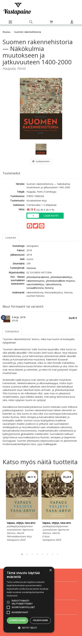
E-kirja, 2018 (18, 317)
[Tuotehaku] (31, 22)
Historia (31, 268)
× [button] (50, 570)
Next (77, 510)
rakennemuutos (35, 280)
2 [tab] (27, 554)
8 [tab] (57, 554)
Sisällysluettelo (41, 161)
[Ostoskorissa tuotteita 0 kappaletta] (51, 22)
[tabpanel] (22, 506)
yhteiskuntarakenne (37, 277)
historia (49, 287)
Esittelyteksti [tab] (12, 331)
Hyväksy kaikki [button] (17, 620)
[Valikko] (10, 22)
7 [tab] (52, 554)
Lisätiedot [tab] (10, 237)
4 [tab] (37, 554)
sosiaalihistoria (35, 287)
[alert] (28, 600)
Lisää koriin (51, 215)
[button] (29, 627)
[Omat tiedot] (72, 22)
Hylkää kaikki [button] (40, 620)
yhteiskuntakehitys (61, 277)
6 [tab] (47, 554)
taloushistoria (53, 284)
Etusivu (6, 32)
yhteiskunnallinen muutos (60, 280)
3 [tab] (32, 554)
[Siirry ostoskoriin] (51, 22)
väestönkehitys (35, 284)
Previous (1, 510)
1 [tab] (22, 554)
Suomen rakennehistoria (27, 32)
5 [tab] (42, 554)
